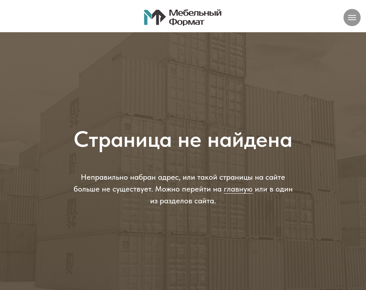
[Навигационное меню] (352, 17)
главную (238, 188)
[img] (183, 17)
